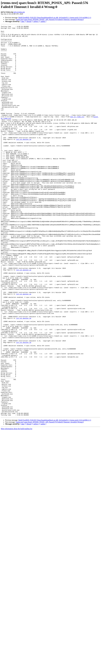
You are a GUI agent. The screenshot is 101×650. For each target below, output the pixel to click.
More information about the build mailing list (16, 507)
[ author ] (43, 21)
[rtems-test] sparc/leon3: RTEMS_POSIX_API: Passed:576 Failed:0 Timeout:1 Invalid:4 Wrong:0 (50, 19)
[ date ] (22, 21)
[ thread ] (29, 21)
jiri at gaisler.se (23, 162)
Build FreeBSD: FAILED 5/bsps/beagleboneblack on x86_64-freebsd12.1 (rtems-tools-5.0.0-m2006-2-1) (54, 17)
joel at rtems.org (19, 12)
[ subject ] (35, 21)
